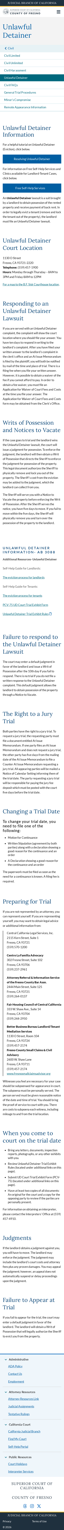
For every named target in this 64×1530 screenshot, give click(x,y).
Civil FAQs (11, 85)
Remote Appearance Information (25, 107)
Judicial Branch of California (32, 3)
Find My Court (17, 1439)
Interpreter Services (20, 1471)
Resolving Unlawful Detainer (32, 159)
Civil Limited (12, 55)
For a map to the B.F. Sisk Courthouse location (31, 284)
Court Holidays (17, 1464)
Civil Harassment (15, 70)
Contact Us (15, 1374)
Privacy (7, 1521)
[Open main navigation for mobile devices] (58, 12)
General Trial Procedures (20, 92)
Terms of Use (39, 1521)
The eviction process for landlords (24, 577)
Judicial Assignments (21, 1406)
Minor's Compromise (17, 100)
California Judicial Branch (24, 1431)
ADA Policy (15, 1366)
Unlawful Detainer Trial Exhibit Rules (26, 614)
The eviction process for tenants (22, 595)
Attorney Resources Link (23, 1399)
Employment (16, 1381)
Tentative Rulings (19, 1414)
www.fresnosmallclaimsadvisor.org (29, 1073)
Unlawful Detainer (16, 78)
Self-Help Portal (18, 1446)
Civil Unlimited (13, 63)
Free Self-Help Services (30, 188)
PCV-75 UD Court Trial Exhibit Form (25, 605)
